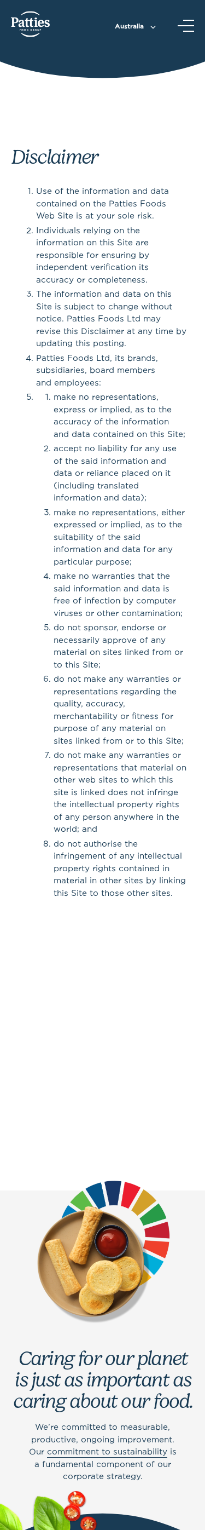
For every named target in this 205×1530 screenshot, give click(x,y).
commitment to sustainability (107, 1452)
